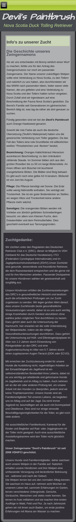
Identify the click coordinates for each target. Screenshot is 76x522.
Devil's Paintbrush (38, 17)
